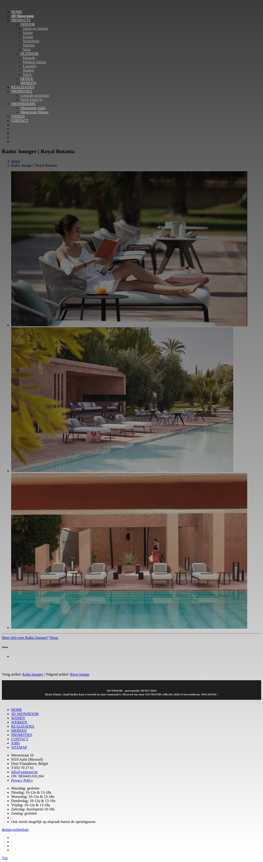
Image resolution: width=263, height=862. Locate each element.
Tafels (27, 74)
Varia (27, 49)
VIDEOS (18, 116)
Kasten (28, 37)
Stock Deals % (31, 100)
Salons (28, 33)
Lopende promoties (34, 95)
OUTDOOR (29, 54)
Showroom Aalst (32, 108)
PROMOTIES (21, 91)
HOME (16, 12)
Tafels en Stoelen (35, 28)
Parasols (29, 58)
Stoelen (28, 70)
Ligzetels (29, 66)
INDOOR (27, 24)
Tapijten (29, 45)
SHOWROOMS (23, 104)
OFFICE (26, 79)
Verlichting (31, 41)
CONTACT (19, 120)
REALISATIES (22, 87)
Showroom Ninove (34, 112)
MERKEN (28, 83)
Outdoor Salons (34, 62)
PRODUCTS (21, 20)
